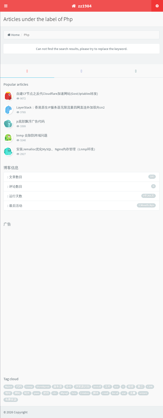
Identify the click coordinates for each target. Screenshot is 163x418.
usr (116, 386)
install (97, 386)
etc (55, 393)
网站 (17, 393)
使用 (46, 393)
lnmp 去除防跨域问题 (31, 135)
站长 (27, 393)
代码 (19, 386)
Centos (84, 393)
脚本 (96, 393)
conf (105, 393)
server (143, 393)
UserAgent (43, 386)
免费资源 (10, 399)
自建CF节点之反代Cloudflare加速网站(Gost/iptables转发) (57, 93)
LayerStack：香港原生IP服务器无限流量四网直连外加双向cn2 (60, 107)
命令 (68, 386)
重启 (140, 386)
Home (13, 35)
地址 (8, 393)
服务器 (57, 386)
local (115, 393)
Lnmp (29, 386)
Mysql (64, 393)
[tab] (27, 71)
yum (36, 393)
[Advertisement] (22, 299)
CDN (149, 386)
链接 (131, 386)
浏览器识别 (82, 386)
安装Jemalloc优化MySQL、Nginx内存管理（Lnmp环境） (56, 149)
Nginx (8, 386)
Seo (74, 393)
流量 (132, 393)
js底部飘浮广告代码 (30, 121)
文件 (107, 386)
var (124, 393)
